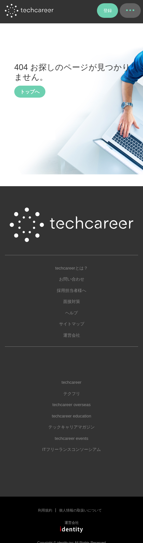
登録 (107, 10)
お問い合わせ (71, 279)
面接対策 (71, 301)
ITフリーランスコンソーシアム (71, 449)
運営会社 (71, 335)
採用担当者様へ (71, 290)
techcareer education (71, 416)
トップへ (30, 91)
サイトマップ (71, 323)
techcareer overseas (72, 404)
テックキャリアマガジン (71, 427)
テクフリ (71, 393)
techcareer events (71, 438)
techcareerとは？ (71, 268)
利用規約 (45, 510)
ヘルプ (71, 312)
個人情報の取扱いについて (80, 510)
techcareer (71, 382)
